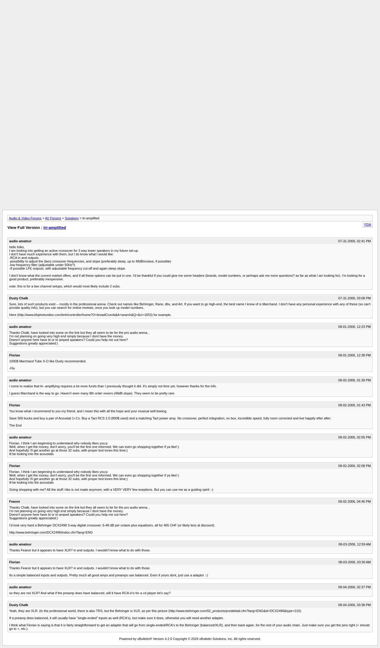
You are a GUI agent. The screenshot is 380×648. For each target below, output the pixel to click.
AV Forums (53, 218)
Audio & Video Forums (25, 218)
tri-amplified (54, 227)
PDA (367, 224)
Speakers (72, 218)
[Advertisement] (190, 15)
